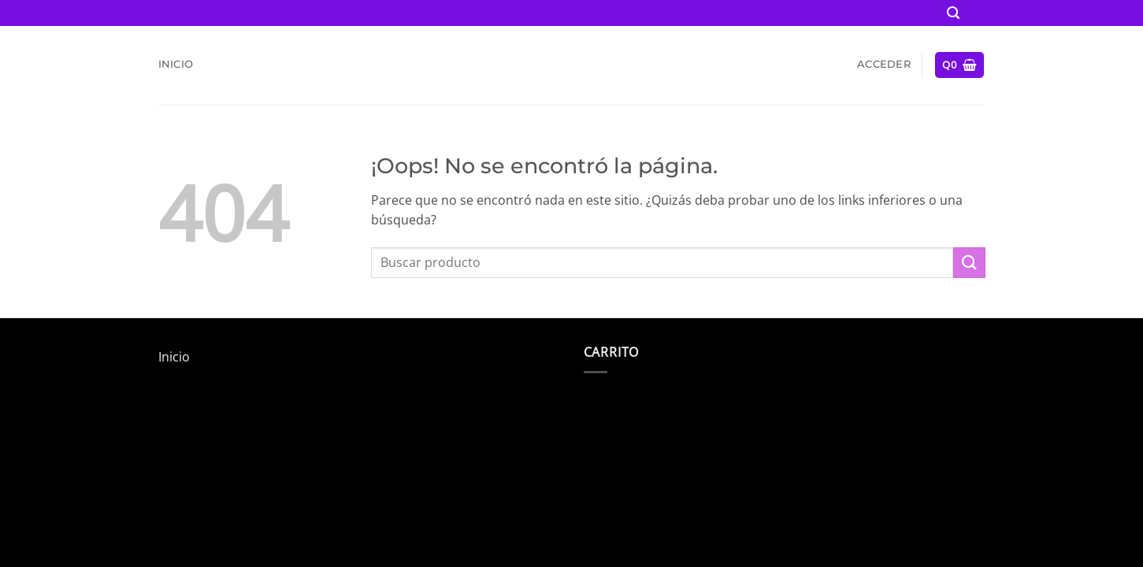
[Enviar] (969, 262)
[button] (954, 13)
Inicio (176, 64)
